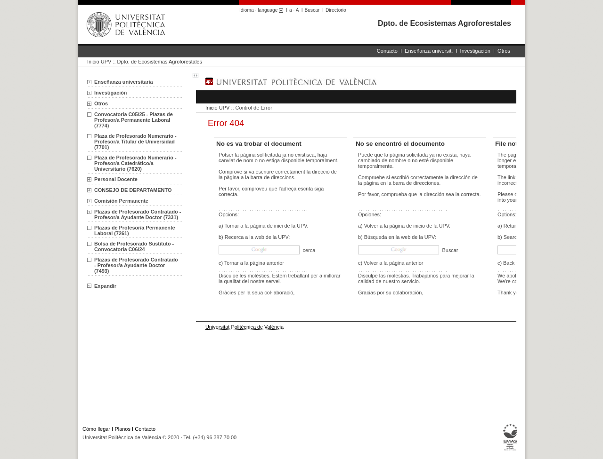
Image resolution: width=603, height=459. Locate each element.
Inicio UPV (99, 61)
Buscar (312, 10)
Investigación (475, 51)
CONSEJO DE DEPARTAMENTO (132, 190)
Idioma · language (262, 10)
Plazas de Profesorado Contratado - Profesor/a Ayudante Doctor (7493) (136, 265)
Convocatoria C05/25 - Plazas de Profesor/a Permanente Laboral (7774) (133, 119)
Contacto (387, 51)
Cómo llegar (96, 429)
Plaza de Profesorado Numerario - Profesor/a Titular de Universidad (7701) (135, 141)
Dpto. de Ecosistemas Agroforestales (444, 23)
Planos (122, 429)
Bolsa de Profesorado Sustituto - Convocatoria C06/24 (134, 246)
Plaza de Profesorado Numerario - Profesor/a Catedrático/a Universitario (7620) (135, 163)
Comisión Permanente (121, 201)
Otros (503, 51)
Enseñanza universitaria (123, 82)
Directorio (336, 10)
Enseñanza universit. (429, 51)
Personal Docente (116, 179)
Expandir (101, 286)
